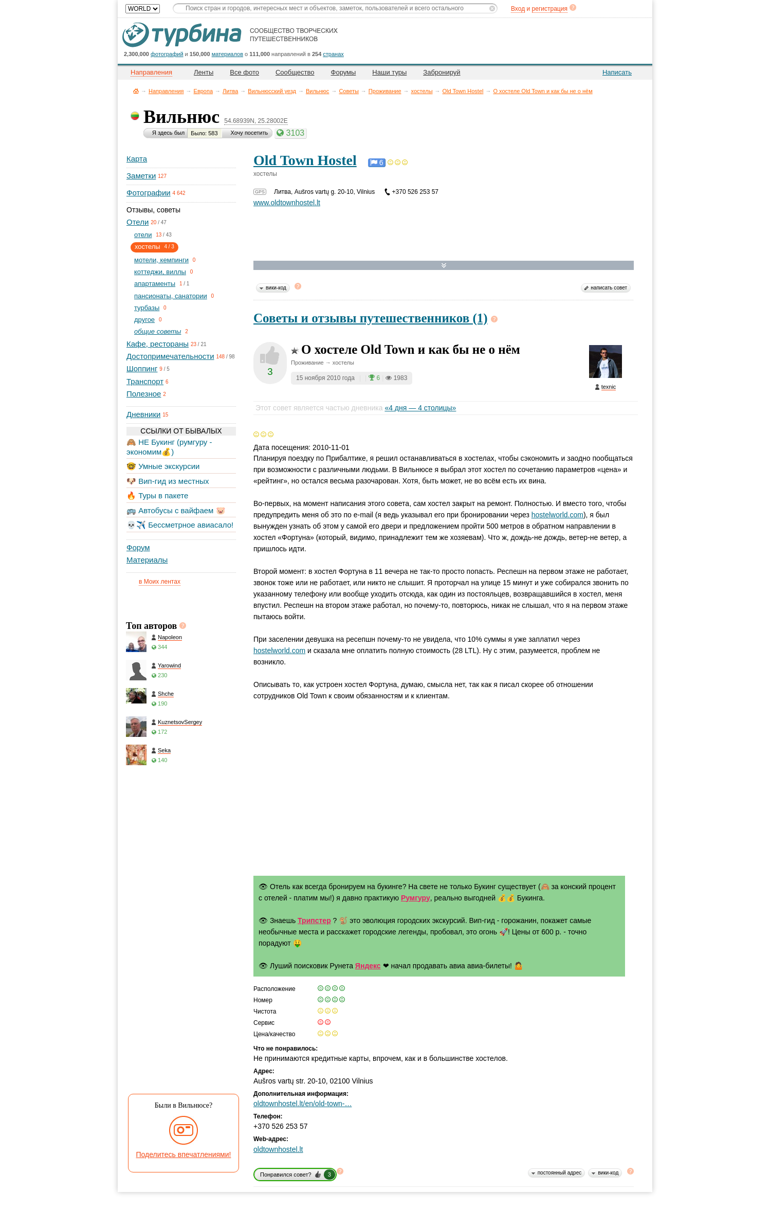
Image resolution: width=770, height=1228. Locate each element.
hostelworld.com (557, 515)
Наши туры (389, 72)
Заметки (141, 175)
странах (333, 54)
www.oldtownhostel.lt (286, 202)
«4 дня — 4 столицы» (420, 408)
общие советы (157, 331)
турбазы (146, 308)
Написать (617, 72)
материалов (227, 54)
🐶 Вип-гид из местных (167, 481)
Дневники (143, 414)
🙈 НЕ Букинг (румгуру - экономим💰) (169, 447)
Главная (136, 91)
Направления (166, 91)
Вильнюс (317, 91)
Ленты (203, 72)
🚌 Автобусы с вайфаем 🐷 (176, 510)
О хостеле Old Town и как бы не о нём (542, 91)
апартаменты (154, 283)
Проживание (385, 91)
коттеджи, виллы (160, 272)
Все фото (244, 72)
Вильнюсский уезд (272, 91)
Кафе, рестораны (157, 343)
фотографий (167, 54)
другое (144, 319)
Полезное (143, 393)
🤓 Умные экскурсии (162, 466)
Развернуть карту (444, 265)
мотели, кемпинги (161, 260)
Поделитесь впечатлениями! (183, 1154)
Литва (230, 91)
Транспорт (144, 381)
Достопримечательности (170, 356)
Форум (138, 547)
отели (143, 235)
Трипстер (314, 920)
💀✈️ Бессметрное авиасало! (179, 524)
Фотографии (148, 192)
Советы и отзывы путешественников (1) (370, 318)
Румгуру (415, 898)
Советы (348, 91)
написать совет (609, 288)
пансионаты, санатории (170, 296)
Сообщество (295, 72)
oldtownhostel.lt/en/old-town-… (302, 1103)
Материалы (147, 559)
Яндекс (368, 966)
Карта (136, 158)
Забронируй (441, 72)
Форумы (343, 72)
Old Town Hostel (463, 91)
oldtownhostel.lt (278, 1149)
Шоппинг (141, 368)
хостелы (422, 91)
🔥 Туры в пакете (157, 495)
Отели (137, 222)
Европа (203, 91)
